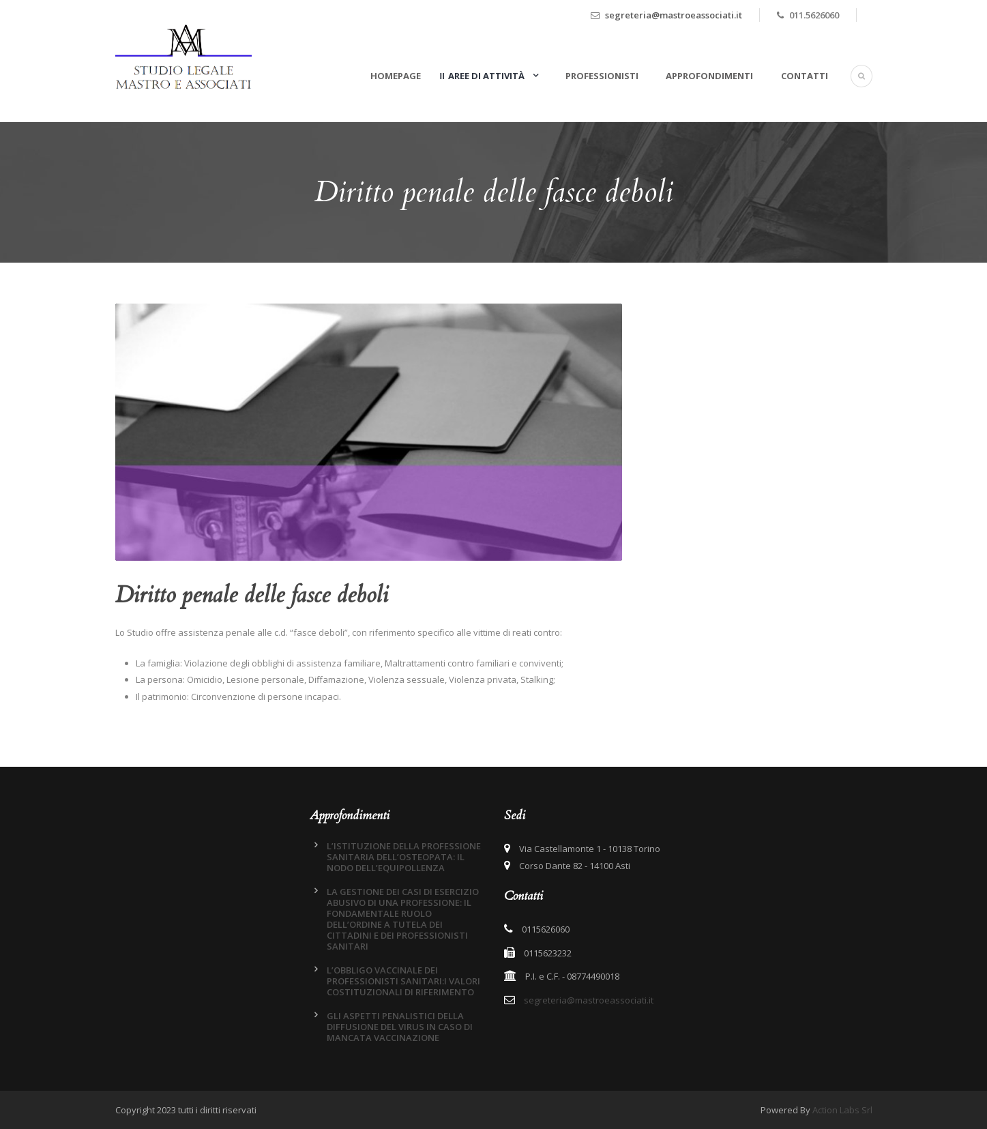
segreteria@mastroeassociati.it (673, 15)
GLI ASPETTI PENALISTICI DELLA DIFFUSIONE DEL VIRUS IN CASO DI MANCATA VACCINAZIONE (400, 1027)
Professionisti (601, 76)
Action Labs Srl (842, 1110)
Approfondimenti (709, 76)
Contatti (804, 76)
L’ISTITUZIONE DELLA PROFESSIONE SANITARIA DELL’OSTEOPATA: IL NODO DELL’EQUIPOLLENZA (404, 857)
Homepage (395, 76)
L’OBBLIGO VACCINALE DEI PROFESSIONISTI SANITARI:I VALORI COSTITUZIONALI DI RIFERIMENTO (403, 981)
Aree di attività (487, 76)
